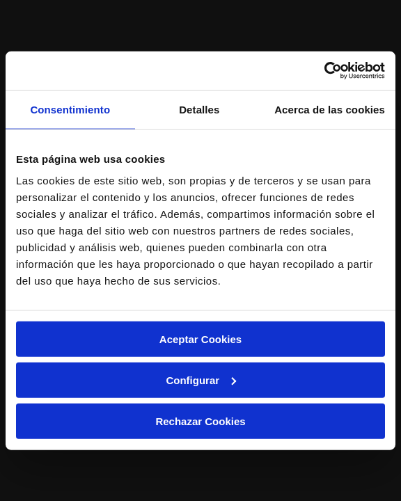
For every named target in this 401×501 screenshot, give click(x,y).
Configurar (201, 379)
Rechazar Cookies (200, 421)
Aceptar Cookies (200, 339)
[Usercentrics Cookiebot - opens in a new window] (324, 71)
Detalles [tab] (199, 109)
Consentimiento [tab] (70, 109)
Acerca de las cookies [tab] (329, 109)
